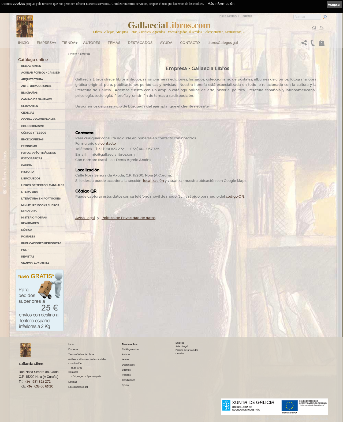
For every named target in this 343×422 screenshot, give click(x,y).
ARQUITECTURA (32, 79)
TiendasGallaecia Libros (81, 354)
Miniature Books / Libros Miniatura (40, 208)
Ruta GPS (76, 368)
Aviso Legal (85, 218)
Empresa (45, 42)
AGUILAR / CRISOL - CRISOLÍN (40, 72)
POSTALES (28, 236)
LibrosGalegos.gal (222, 42)
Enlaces (180, 343)
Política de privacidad (187, 350)
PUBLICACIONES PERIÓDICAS (41, 243)
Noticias (72, 382)
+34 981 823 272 (38, 381)
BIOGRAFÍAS (29, 92)
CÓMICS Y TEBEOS (33, 133)
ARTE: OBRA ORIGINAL (36, 86)
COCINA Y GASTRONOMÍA (38, 119)
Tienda (69, 42)
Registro (246, 16)
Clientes (126, 370)
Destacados (128, 364)
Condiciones (128, 380)
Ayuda (166, 42)
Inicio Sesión (228, 16)
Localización (75, 363)
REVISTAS (27, 256)
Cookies (180, 353)
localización (153, 180)
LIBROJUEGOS (30, 178)
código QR (235, 196)
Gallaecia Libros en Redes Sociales (87, 359)
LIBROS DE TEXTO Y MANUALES (42, 185)
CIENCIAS (27, 112)
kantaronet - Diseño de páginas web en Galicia (300, 418)
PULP (24, 250)
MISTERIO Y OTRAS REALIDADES (34, 220)
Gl (314, 27)
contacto (108, 143)
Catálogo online (130, 349)
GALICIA (26, 165)
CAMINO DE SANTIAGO (36, 99)
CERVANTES (29, 106)
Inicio (23, 42)
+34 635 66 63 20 (40, 386)
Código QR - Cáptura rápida (86, 376)
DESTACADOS (140, 42)
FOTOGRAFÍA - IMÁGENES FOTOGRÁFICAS (38, 155)
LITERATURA (29, 192)
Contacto (190, 42)
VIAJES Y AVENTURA (35, 263)
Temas (114, 42)
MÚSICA (26, 230)
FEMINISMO (29, 146)
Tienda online (129, 344)
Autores (91, 42)
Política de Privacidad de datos (128, 218)
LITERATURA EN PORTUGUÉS (41, 198)
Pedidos (126, 375)
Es (321, 27)
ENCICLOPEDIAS (32, 139)
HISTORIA (27, 172)
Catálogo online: (33, 59)
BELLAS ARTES (31, 66)
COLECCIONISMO (32, 126)
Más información (220, 4)
